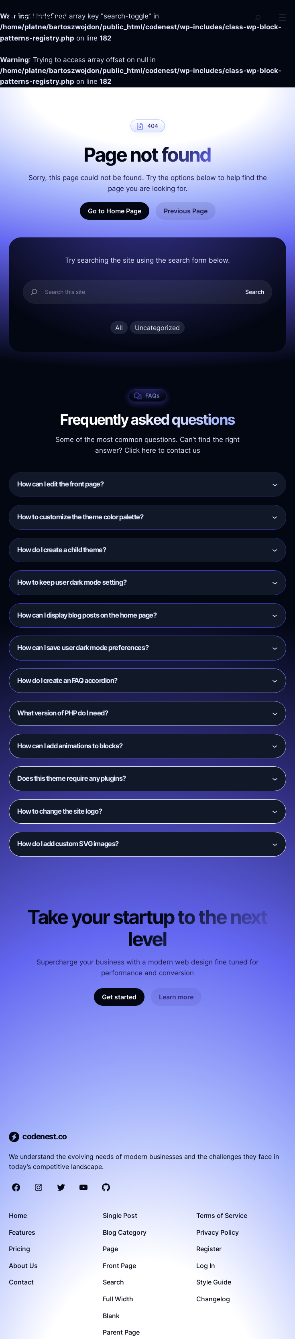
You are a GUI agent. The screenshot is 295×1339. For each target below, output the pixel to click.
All (119, 328)
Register (209, 1249)
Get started (119, 997)
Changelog (213, 1299)
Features (22, 1232)
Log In (205, 1266)
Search (254, 291)
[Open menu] (282, 17)
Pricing (19, 1249)
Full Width (118, 1299)
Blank (111, 1316)
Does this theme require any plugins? (71, 778)
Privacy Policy (217, 1232)
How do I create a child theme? (61, 550)
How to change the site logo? (59, 811)
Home (18, 1215)
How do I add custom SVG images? (68, 844)
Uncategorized (157, 328)
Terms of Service (221, 1215)
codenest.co (44, 17)
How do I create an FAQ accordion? (67, 681)
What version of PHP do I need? (62, 713)
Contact (21, 1282)
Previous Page (186, 211)
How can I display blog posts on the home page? (87, 615)
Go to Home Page (114, 211)
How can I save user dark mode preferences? (83, 648)
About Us (23, 1266)
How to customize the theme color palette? (80, 517)
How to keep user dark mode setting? (71, 582)
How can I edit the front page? (60, 484)
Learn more (176, 997)
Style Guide (213, 1282)
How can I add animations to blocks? (69, 746)
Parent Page (121, 1332)
